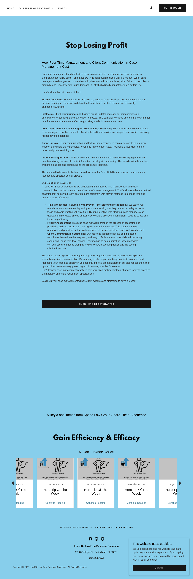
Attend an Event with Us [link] (76, 527)
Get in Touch (172, 8)
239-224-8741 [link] (96, 558)
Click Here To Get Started (96, 304)
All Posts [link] (84, 452)
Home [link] (10, 8)
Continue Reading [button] (35, 503)
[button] (36, 8)
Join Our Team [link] (103, 527)
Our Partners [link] (124, 527)
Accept (159, 568)
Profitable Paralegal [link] (103, 452)
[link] (35, 483)
